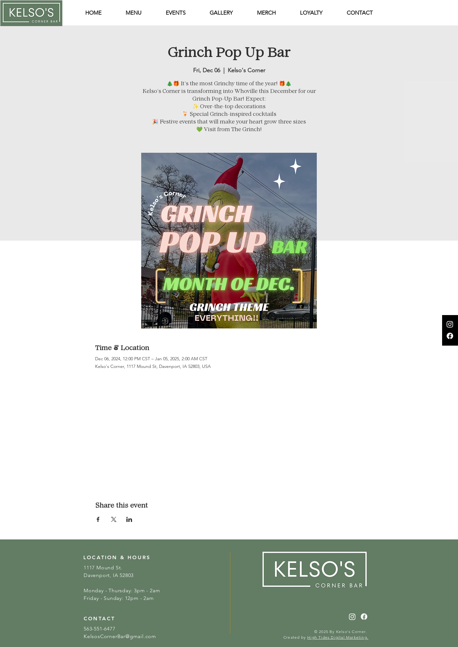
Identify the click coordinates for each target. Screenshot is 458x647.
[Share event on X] (114, 519)
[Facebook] (450, 336)
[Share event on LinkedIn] (129, 519)
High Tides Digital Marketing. (337, 637)
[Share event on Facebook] (98, 519)
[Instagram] (450, 324)
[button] (360, 13)
